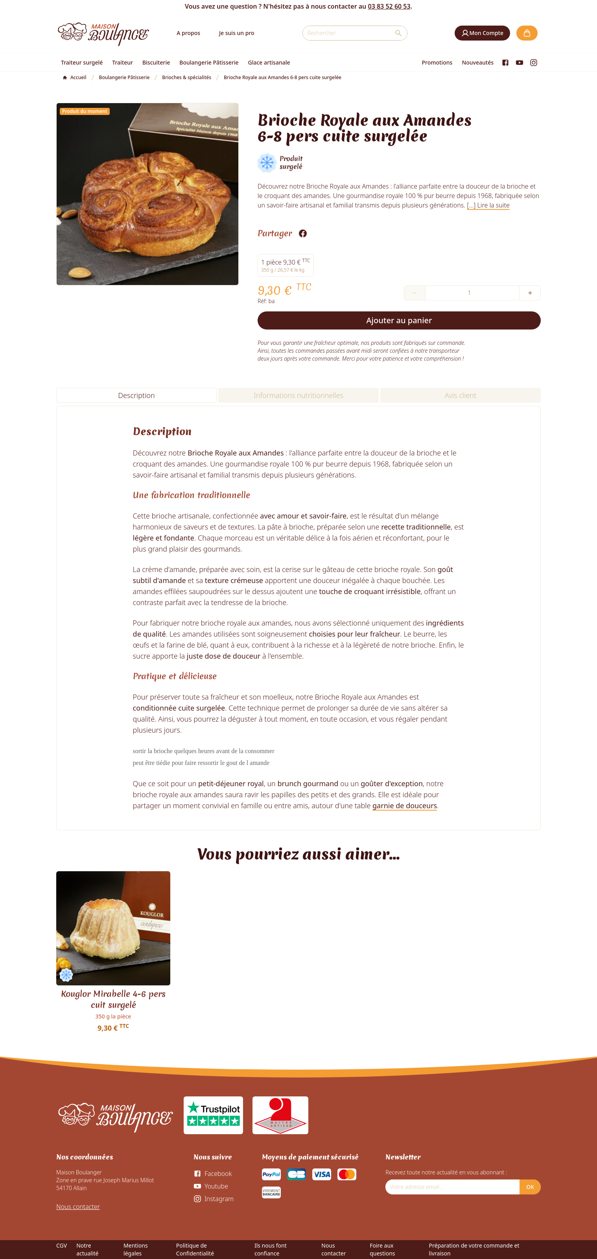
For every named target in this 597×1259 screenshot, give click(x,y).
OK (530, 1186)
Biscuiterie (156, 62)
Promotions (437, 62)
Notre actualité (87, 1249)
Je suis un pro (236, 33)
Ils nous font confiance (270, 1249)
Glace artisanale (269, 62)
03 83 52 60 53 (389, 6)
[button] (482, 33)
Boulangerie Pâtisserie (208, 62)
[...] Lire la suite (488, 205)
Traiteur (122, 62)
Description (136, 395)
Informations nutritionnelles (298, 395)
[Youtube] (519, 63)
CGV (61, 1245)
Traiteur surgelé (82, 62)
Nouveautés (478, 62)
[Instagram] (534, 63)
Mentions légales (135, 1249)
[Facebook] (505, 63)
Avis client (460, 395)
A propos (188, 33)
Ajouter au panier (399, 320)
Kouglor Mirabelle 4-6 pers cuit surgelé (113, 1000)
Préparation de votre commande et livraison (474, 1249)
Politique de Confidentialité (195, 1249)
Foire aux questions (382, 1249)
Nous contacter (78, 1206)
